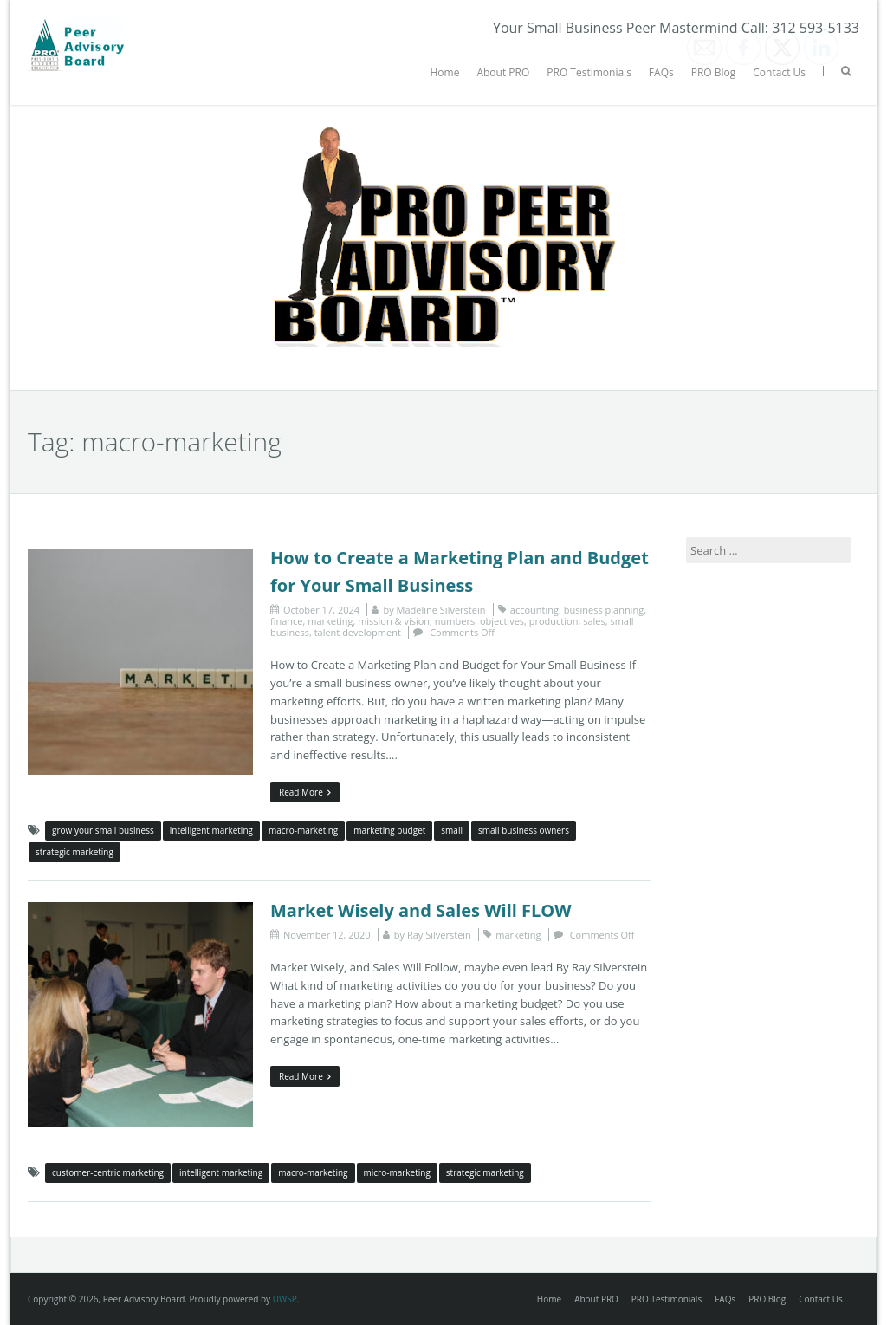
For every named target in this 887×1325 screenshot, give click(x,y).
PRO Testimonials (589, 72)
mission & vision (394, 620)
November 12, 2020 (326, 934)
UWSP (285, 1299)
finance (286, 620)
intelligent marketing (211, 830)
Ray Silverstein (439, 934)
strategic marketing (74, 852)
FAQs (661, 72)
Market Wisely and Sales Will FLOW (421, 910)
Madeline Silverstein (441, 609)
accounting (534, 609)
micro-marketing (397, 1172)
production (554, 620)
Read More (305, 792)
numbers (455, 620)
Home (444, 72)
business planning (604, 609)
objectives (502, 620)
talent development (357, 632)
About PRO (502, 72)
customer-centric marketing (108, 1172)
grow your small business (103, 830)
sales (594, 620)
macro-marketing (303, 830)
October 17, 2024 (321, 609)
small (452, 830)
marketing (330, 620)
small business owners (523, 830)
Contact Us (779, 72)
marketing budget (389, 830)
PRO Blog (713, 72)
